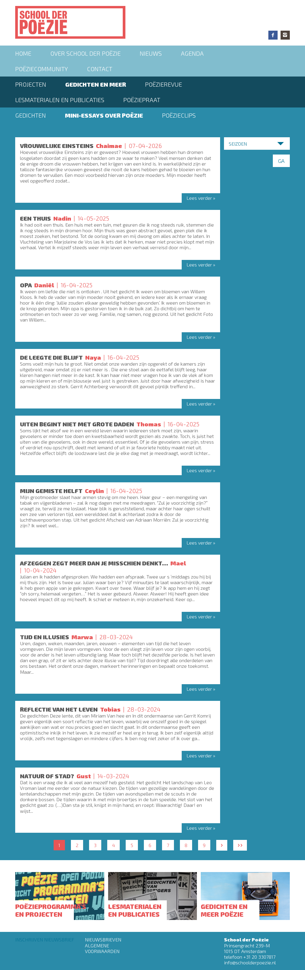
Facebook (273, 35)
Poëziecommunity (41, 68)
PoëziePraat (141, 99)
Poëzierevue (163, 84)
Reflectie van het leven (59, 709)
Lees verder (199, 198)
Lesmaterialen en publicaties (59, 99)
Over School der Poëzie (85, 53)
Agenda (192, 53)
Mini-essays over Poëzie (104, 115)
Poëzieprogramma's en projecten (50, 910)
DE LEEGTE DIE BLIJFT (51, 357)
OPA (26, 284)
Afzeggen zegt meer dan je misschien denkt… (94, 563)
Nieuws (151, 53)
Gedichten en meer (95, 84)
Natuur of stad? (47, 775)
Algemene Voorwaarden (102, 948)
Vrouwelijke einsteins (57, 145)
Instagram (285, 35)
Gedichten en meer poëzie (224, 910)
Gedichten (30, 115)
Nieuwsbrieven (103, 939)
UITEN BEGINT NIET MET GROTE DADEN (77, 424)
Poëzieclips (179, 115)
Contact (99, 68)
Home (23, 53)
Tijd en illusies (44, 636)
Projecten (30, 84)
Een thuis (35, 218)
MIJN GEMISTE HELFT (51, 490)
